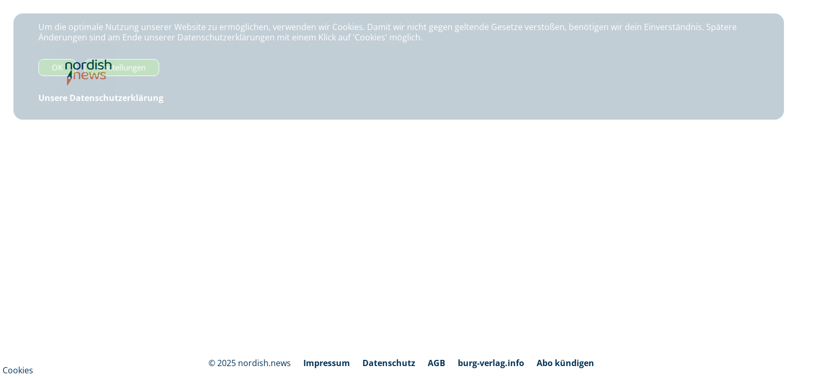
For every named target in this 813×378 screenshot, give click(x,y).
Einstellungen (122, 67)
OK (57, 67)
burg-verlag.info (491, 363)
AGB (436, 363)
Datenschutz (388, 363)
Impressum (326, 363)
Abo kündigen (565, 363)
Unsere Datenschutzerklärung (100, 98)
